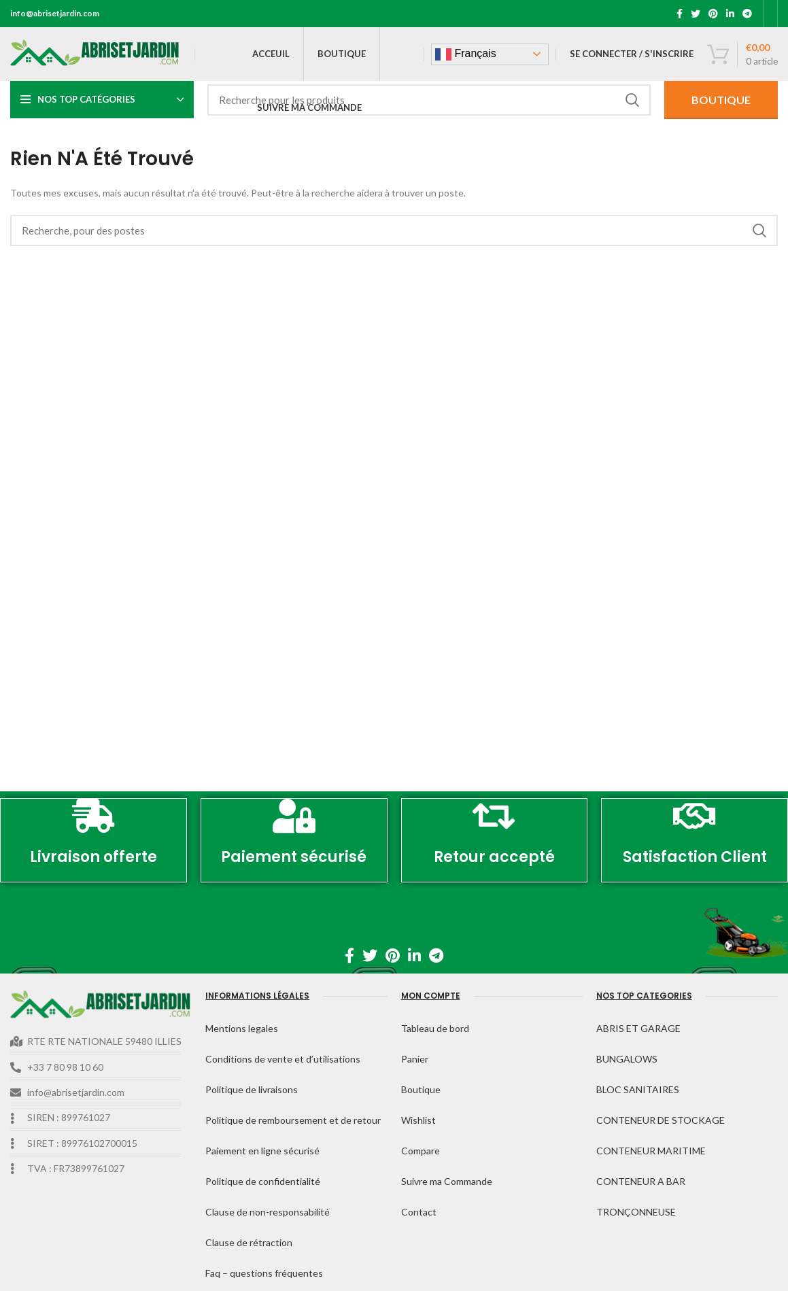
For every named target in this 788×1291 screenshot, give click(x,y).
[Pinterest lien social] (713, 13)
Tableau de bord (435, 1028)
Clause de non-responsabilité (267, 1212)
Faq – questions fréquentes (264, 1273)
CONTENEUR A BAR (640, 1181)
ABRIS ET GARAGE (638, 1028)
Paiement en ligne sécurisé (262, 1150)
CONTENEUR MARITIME (651, 1150)
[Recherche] (429, 100)
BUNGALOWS (626, 1059)
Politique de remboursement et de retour (293, 1120)
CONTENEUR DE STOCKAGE (660, 1120)
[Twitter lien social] (695, 13)
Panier (414, 1059)
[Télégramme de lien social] (747, 13)
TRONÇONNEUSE (636, 1212)
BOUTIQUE (721, 99)
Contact (418, 1212)
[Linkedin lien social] (730, 13)
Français (465, 54)
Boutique (421, 1089)
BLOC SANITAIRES (637, 1089)
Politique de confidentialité (262, 1181)
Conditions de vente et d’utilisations (282, 1059)
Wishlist (418, 1120)
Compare (420, 1150)
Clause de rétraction (248, 1242)
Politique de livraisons (251, 1089)
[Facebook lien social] (679, 13)
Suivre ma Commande (446, 1181)
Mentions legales (241, 1028)
